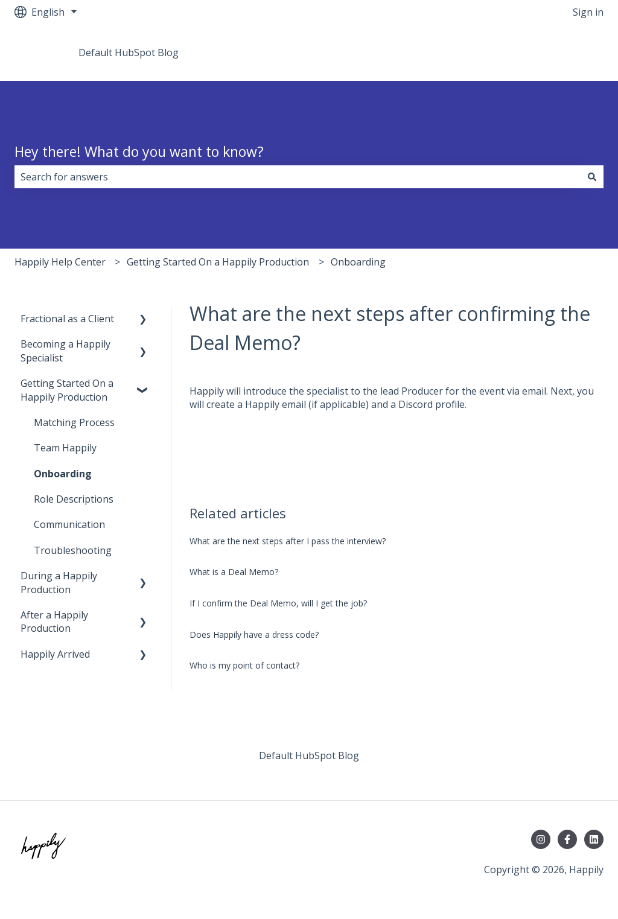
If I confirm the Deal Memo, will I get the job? (278, 603)
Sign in (588, 12)
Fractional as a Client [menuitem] (67, 318)
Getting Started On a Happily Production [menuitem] (67, 390)
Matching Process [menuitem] (74, 422)
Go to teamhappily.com (539, 52)
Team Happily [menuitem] (65, 447)
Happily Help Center (60, 262)
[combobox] (297, 176)
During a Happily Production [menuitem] (59, 582)
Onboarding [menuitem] (63, 473)
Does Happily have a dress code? (254, 634)
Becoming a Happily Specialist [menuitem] (65, 350)
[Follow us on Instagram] (540, 839)
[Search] (592, 176)
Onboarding (358, 262)
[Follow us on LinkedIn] (594, 839)
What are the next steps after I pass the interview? (288, 541)
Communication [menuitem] (69, 524)
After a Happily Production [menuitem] (54, 621)
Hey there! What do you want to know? (139, 151)
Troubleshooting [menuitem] (73, 550)
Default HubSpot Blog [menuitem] (309, 755)
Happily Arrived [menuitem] (55, 654)
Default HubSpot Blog (128, 52)
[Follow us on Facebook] (567, 839)
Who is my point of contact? (244, 665)
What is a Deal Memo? (234, 571)
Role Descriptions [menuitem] (73, 499)
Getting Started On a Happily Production (218, 262)
